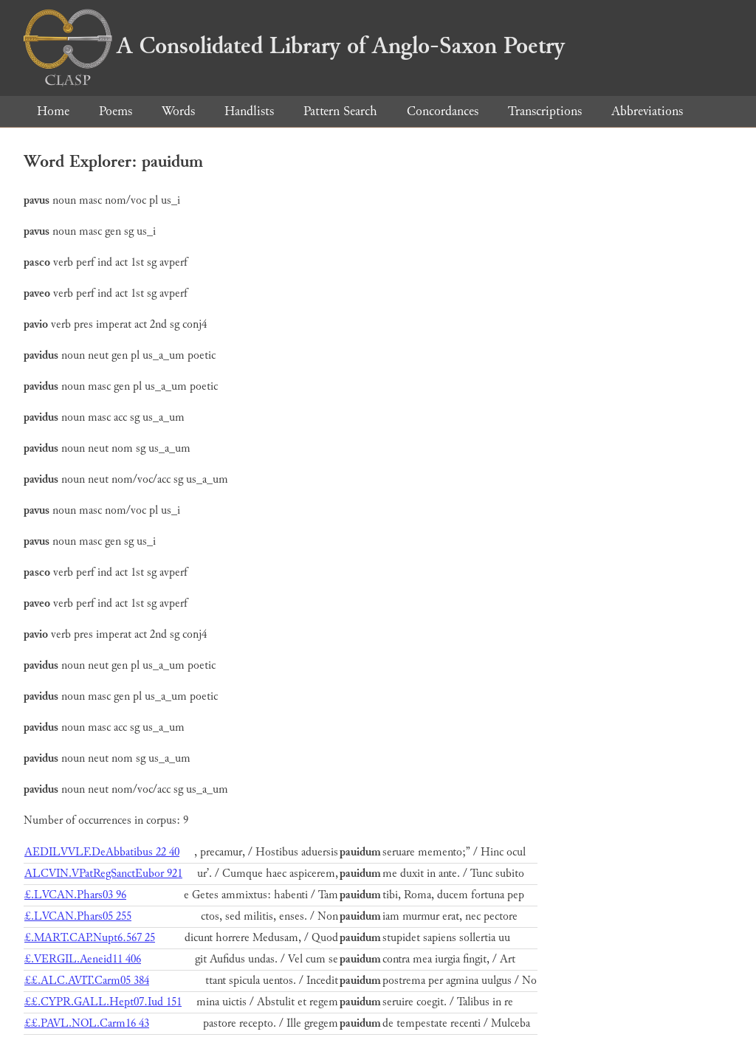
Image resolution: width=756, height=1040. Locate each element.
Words (178, 111)
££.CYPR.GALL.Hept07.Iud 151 (103, 1001)
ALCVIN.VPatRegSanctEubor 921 (103, 873)
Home (53, 111)
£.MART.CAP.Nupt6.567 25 (89, 937)
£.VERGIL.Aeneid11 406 (82, 959)
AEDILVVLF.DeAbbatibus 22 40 (101, 852)
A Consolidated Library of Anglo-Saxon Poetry (294, 46)
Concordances (442, 111)
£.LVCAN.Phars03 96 (75, 894)
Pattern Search (340, 111)
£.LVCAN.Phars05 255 (77, 916)
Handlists (249, 111)
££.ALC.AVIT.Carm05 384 (86, 980)
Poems (115, 111)
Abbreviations (647, 111)
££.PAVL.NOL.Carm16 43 (86, 1023)
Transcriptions (545, 111)
